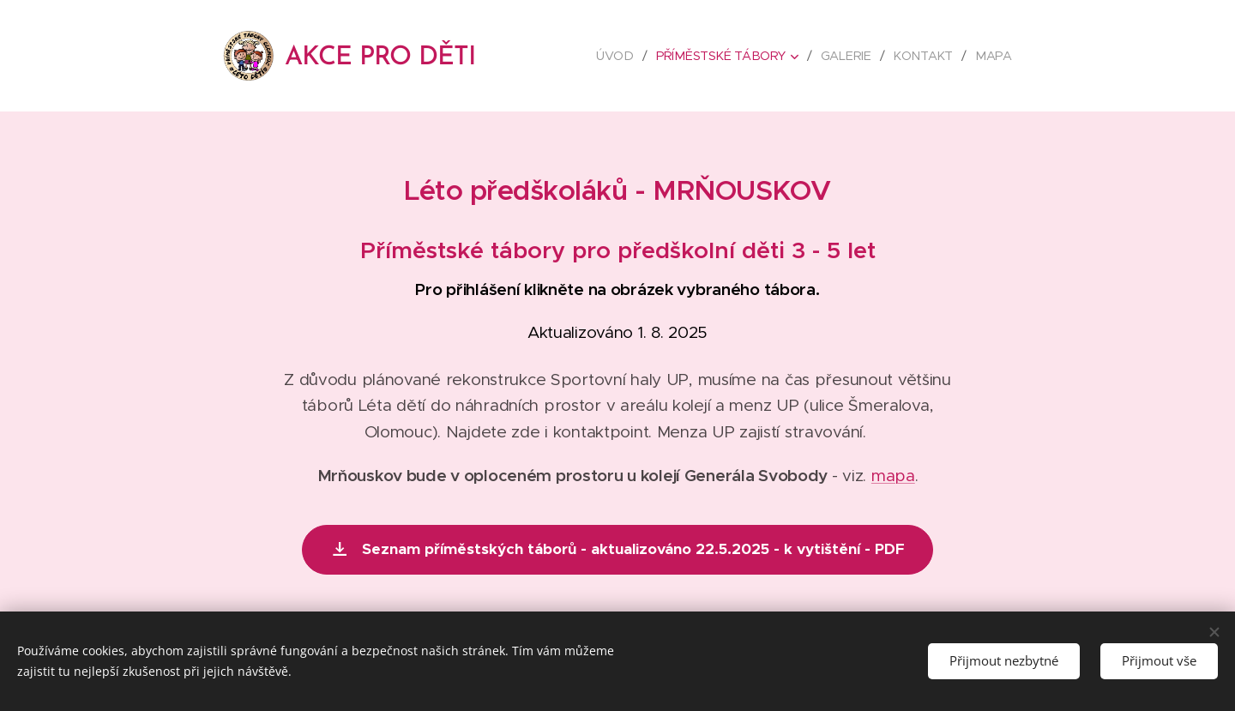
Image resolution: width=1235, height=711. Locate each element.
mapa (893, 475)
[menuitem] (621, 55)
